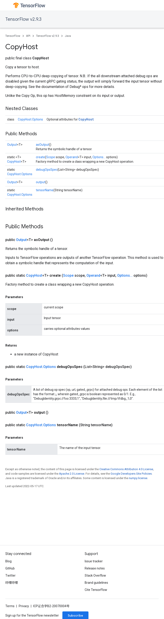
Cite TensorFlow (96, 590)
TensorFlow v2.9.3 (23, 19)
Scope (50, 157)
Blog (8, 561)
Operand (72, 157)
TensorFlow (12, 35)
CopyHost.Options (30, 119)
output (40, 182)
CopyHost (86, 119)
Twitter (10, 575)
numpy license (138, 478)
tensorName (44, 190)
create (40, 157)
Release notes (95, 568)
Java (68, 35)
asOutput (42, 144)
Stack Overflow (95, 575)
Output (12, 144)
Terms (9, 606)
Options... (98, 157)
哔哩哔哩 (11, 582)
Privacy (24, 606)
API (28, 35)
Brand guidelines (96, 582)
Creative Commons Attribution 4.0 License (126, 469)
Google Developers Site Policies (131, 473)
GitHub (10, 568)
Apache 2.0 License (71, 473)
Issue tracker (94, 561)
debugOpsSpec (46, 169)
